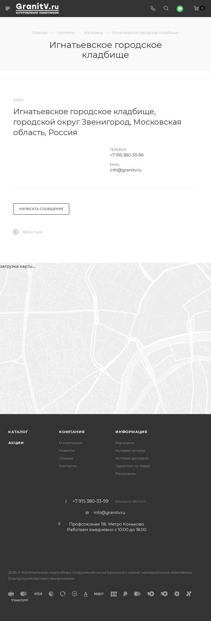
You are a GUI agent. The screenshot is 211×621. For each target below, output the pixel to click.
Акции (16, 443)
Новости (67, 450)
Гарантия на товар (132, 466)
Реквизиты (125, 473)
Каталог (18, 431)
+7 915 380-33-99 (126, 155)
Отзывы (66, 458)
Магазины (125, 443)
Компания (72, 431)
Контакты (68, 466)
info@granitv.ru (125, 170)
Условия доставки (132, 458)
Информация (131, 431)
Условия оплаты (130, 450)
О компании (70, 443)
